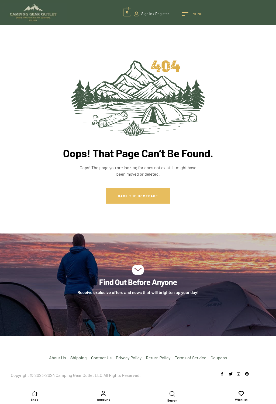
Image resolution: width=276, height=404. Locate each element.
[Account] (103, 393)
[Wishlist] (241, 393)
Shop (35, 399)
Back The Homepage (138, 196)
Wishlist (241, 399)
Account (103, 399)
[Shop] (34, 393)
